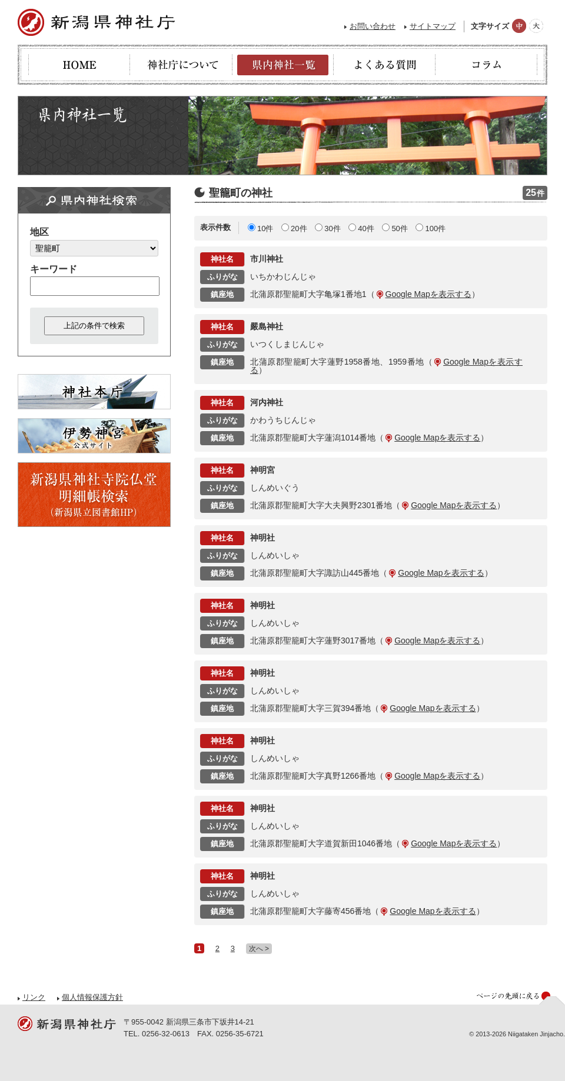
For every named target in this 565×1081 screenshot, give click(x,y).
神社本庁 (94, 391)
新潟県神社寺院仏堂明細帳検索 (94, 494)
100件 (435, 228)
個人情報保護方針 (92, 997)
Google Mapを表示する (428, 294)
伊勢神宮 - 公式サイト (94, 435)
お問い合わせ (373, 26)
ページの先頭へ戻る (521, 998)
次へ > (259, 949)
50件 (399, 228)
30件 (332, 228)
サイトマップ (433, 26)
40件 (366, 228)
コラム (486, 65)
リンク (33, 997)
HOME (79, 65)
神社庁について (181, 65)
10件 (265, 228)
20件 (299, 228)
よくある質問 (384, 65)
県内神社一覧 (282, 65)
